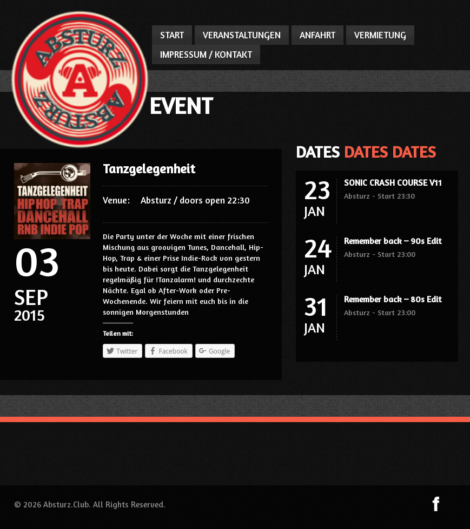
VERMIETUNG (380, 34)
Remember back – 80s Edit (392, 299)
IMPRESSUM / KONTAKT (206, 54)
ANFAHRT (317, 34)
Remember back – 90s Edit (392, 240)
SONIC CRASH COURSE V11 (393, 182)
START (172, 34)
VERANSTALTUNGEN (242, 34)
